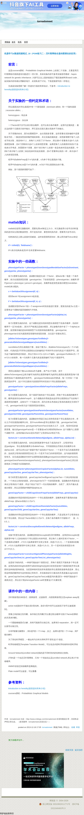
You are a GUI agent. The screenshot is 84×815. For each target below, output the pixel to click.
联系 (20, 42)
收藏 (73, 727)
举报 (78, 727)
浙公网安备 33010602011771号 (54, 804)
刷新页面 (69, 750)
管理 (26, 42)
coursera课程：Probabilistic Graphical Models (32, 70)
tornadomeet (44, 21)
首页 (13, 42)
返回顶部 (79, 750)
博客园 (7, 42)
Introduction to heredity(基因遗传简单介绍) (26, 688)
